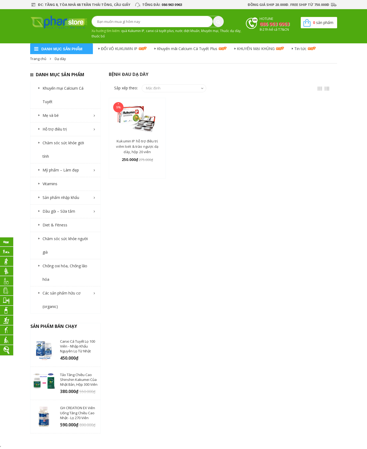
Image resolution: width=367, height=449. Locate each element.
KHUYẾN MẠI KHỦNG (256, 48)
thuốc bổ (98, 36)
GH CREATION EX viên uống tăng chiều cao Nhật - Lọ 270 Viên (77, 412)
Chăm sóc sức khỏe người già (65, 245)
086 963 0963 (172, 4)
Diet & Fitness (55, 224)
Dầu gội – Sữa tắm (59, 211)
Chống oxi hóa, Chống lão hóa (65, 272)
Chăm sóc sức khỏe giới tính (63, 149)
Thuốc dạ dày (230, 31)
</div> (0, 446)
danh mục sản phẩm (61, 49)
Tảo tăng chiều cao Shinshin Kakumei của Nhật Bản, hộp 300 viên (78, 379)
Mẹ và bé (51, 115)
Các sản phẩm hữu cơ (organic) (62, 299)
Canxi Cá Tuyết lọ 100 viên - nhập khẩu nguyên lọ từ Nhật (77, 346)
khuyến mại (209, 31)
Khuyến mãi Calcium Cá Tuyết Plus (187, 48)
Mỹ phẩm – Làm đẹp (61, 170)
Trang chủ (38, 58)
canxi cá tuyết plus (160, 31)
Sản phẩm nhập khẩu (61, 197)
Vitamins (50, 183)
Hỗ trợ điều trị (55, 129)
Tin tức (300, 48)
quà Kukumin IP (132, 31)
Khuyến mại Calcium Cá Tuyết (63, 95)
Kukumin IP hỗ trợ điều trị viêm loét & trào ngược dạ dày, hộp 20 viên (137, 146)
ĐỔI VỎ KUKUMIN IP (119, 48)
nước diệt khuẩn (187, 31)
